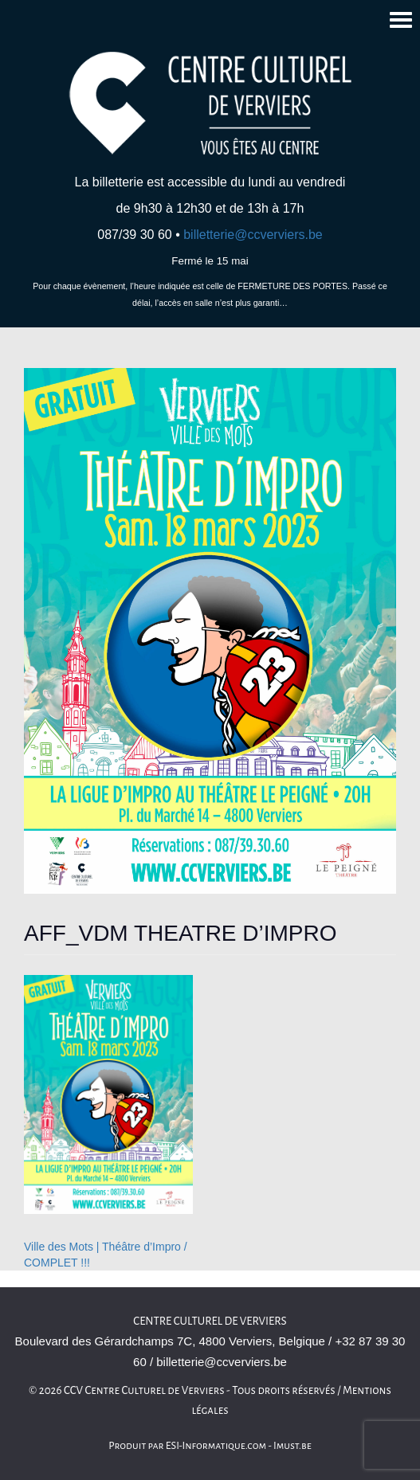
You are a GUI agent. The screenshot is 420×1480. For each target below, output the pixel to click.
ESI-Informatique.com (216, 1445)
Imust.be (292, 1445)
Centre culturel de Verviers (209, 1321)
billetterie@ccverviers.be (253, 234)
